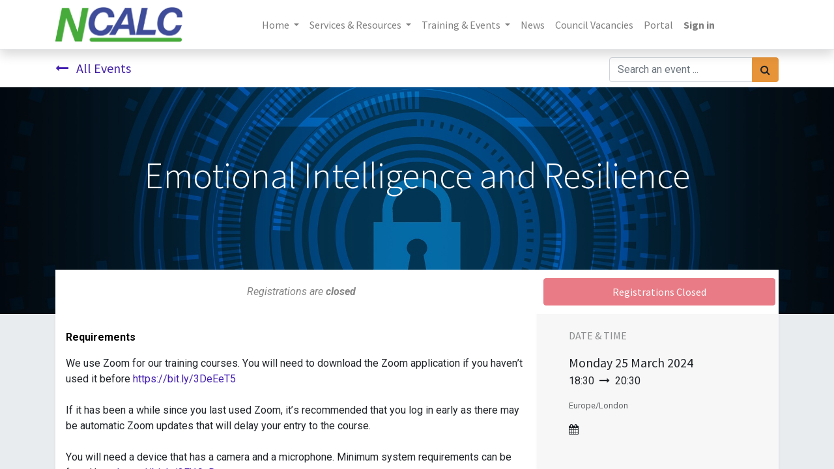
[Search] (765, 69)
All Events (93, 68)
